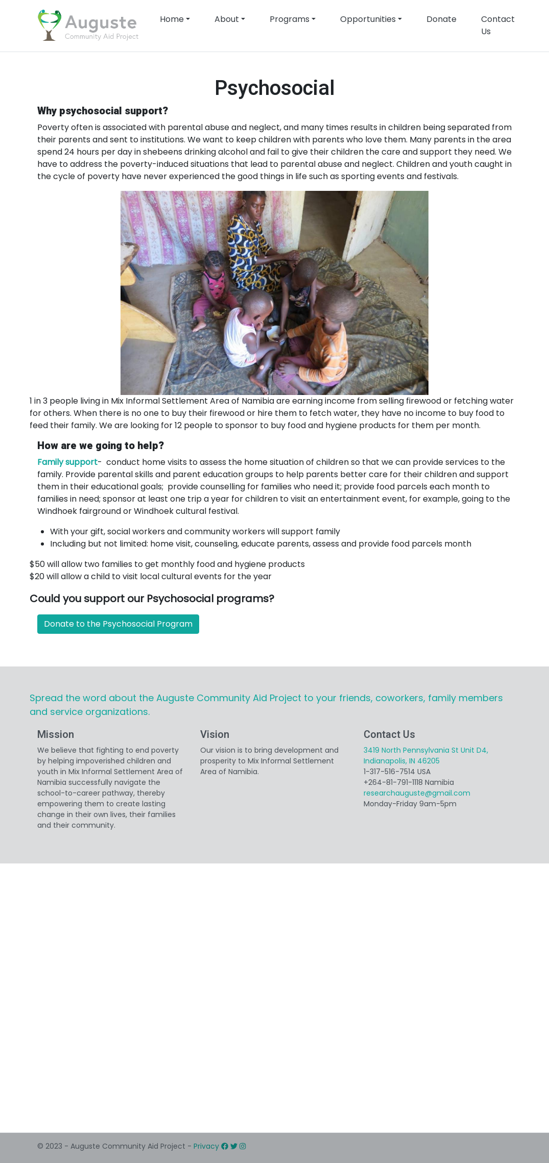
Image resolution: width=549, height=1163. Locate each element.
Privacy (206, 1146)
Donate (441, 19)
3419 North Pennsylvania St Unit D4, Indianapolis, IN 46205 (426, 755)
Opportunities (368, 19)
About (226, 19)
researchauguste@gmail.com (417, 793)
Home (172, 19)
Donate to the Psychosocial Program (118, 624)
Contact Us (498, 25)
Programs (289, 19)
